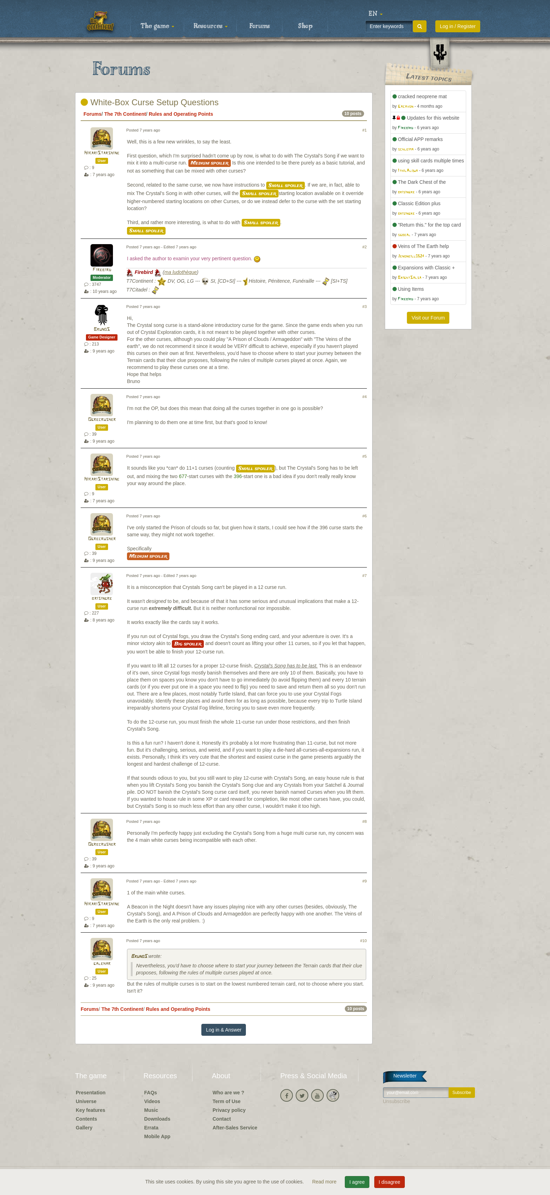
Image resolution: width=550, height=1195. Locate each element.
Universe (86, 1101)
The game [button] (157, 26)
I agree (357, 1182)
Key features (90, 1110)
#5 (364, 456)
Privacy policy (229, 1110)
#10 (363, 941)
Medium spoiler (209, 163)
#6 (364, 516)
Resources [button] (211, 26)
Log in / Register (458, 26)
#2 (364, 247)
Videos (152, 1101)
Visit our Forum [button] (428, 318)
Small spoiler (285, 185)
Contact (222, 1119)
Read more (325, 1181)
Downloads (157, 1119)
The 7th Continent (125, 114)
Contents (86, 1119)
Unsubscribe (396, 1101)
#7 (364, 575)
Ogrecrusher (102, 419)
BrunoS (102, 329)
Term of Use (227, 1101)
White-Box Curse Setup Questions (150, 102)
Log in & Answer (223, 1030)
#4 (364, 397)
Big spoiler (187, 643)
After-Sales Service (235, 1127)
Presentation (91, 1092)
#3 (364, 306)
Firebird (102, 270)
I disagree (389, 1182)
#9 (364, 881)
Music (151, 1110)
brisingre (102, 598)
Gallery (84, 1127)
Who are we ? (228, 1092)
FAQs (150, 1092)
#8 (364, 821)
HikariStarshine (101, 153)
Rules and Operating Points (181, 114)
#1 (364, 130)
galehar (101, 963)
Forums (259, 26)
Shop (305, 26)
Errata (151, 1127)
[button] (376, 14)
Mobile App (157, 1136)
